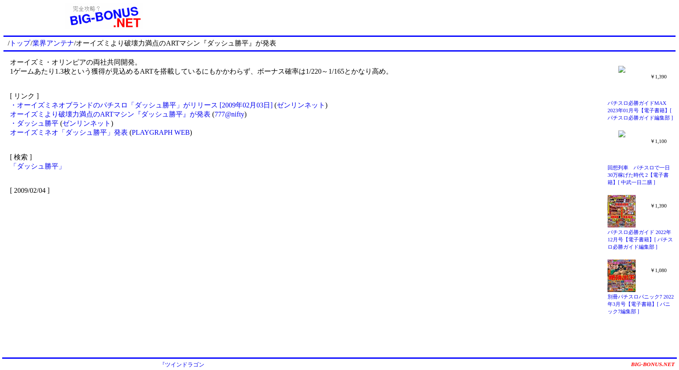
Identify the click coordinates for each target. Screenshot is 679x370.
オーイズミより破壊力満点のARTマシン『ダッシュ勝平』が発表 (110, 114)
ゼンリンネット (301, 105)
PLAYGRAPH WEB (161, 132)
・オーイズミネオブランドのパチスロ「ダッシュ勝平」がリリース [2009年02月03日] (141, 105)
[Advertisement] (440, 16)
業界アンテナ (53, 43)
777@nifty (229, 114)
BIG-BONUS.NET (653, 364)
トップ (20, 43)
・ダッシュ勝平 (34, 123)
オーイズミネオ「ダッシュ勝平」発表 (69, 132)
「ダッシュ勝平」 (37, 166)
